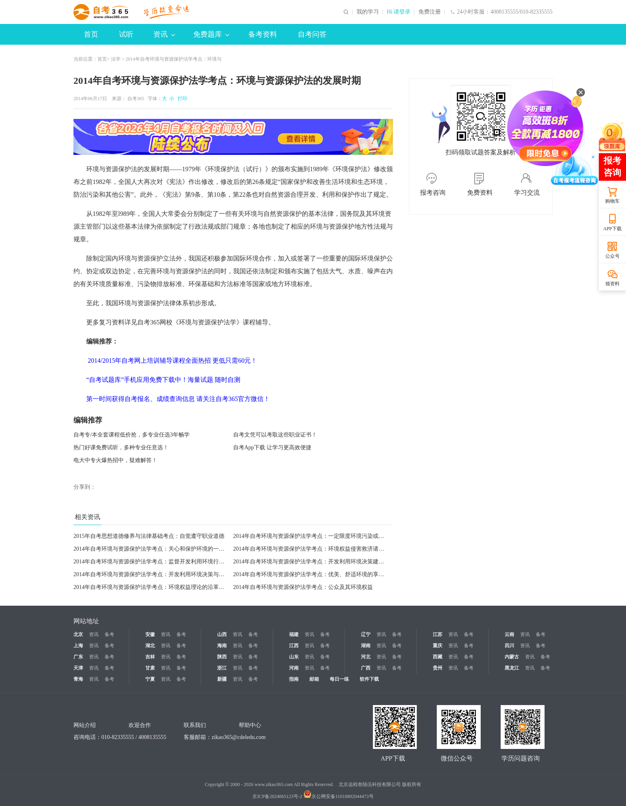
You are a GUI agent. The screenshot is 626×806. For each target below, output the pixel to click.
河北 (365, 657)
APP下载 (612, 228)
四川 (509, 645)
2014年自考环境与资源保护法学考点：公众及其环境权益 (303, 587)
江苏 (437, 634)
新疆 (222, 679)
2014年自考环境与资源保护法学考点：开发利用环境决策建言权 (311, 562)
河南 (294, 668)
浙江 (222, 668)
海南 (222, 645)
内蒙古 (512, 657)
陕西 (222, 657)
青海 (78, 679)
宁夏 (150, 679)
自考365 (135, 98)
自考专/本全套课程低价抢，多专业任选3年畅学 (131, 435)
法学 (116, 59)
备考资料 (262, 34)
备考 (109, 634)
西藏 (437, 657)
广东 (78, 657)
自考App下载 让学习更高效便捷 (272, 447)
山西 (222, 634)
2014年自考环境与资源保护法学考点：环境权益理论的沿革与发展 (154, 587)
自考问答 (312, 34)
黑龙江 (512, 668)
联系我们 (195, 725)
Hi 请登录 (399, 12)
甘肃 (150, 668)
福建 (294, 634)
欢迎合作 (140, 725)
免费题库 (211, 34)
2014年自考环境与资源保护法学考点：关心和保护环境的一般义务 (154, 549)
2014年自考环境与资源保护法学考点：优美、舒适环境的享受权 (311, 574)
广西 (365, 668)
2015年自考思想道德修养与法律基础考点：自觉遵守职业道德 (148, 536)
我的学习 (368, 12)
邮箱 (314, 679)
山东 (294, 657)
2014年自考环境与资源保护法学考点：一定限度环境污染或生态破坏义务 (322, 536)
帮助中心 (250, 725)
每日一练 (339, 679)
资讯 (164, 34)
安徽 (150, 634)
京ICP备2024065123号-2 (277, 796)
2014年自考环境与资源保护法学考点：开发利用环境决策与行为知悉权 (160, 574)
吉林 (150, 657)
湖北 (150, 645)
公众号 (612, 256)
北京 (78, 634)
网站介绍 (84, 725)
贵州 (437, 668)
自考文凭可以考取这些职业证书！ (275, 435)
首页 (91, 34)
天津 (78, 668)
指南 (294, 679)
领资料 (612, 283)
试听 (126, 34)
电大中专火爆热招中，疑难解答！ (115, 460)
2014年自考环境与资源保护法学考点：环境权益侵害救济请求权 (311, 549)
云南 (509, 634)
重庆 (437, 645)
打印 (181, 98)
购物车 (612, 201)
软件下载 (369, 679)
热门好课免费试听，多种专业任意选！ (120, 447)
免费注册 (429, 12)
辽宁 (365, 634)
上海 (78, 645)
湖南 (365, 645)
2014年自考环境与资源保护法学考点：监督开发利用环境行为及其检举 (160, 562)
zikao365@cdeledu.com (238, 737)
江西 (294, 645)
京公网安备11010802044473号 (338, 796)
